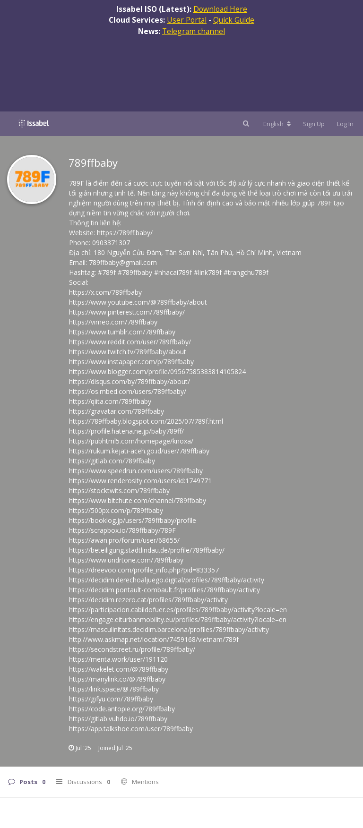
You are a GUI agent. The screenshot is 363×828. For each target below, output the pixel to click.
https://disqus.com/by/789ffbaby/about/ (129, 381)
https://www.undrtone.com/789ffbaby (126, 559)
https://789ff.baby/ (125, 232)
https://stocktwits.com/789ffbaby (119, 490)
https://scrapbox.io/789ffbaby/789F (122, 530)
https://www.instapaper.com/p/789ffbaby (131, 361)
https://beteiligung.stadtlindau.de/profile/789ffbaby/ (147, 550)
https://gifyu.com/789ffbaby (111, 698)
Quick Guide (233, 20)
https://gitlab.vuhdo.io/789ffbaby (118, 718)
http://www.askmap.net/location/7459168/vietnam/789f (154, 639)
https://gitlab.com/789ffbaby (112, 460)
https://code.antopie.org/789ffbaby (122, 708)
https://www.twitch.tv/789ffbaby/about (127, 351)
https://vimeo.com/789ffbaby (113, 321)
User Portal (187, 20)
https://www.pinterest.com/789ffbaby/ (127, 311)
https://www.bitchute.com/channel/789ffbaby (137, 500)
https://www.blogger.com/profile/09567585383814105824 (157, 371)
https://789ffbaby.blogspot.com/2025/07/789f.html (146, 421)
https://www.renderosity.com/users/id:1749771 (140, 480)
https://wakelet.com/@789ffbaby (118, 669)
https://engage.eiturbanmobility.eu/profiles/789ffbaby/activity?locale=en (177, 619)
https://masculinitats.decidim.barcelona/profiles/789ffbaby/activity (169, 629)
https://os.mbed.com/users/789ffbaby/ (127, 391)
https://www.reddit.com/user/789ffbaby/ (130, 341)
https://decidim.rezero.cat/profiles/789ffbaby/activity (148, 599)
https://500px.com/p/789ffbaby (116, 510)
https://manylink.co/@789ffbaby (117, 678)
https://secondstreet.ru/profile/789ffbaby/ (132, 649)
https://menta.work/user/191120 (118, 659)
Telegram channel (193, 31)
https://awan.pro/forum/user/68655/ (124, 540)
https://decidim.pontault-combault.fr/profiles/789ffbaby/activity (164, 589)
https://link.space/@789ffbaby (114, 688)
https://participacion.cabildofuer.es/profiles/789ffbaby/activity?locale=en (178, 609)
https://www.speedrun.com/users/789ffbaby (136, 470)
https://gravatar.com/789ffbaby (116, 411)
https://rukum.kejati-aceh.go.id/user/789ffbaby (139, 450)
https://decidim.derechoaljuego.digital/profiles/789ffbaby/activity (166, 579)
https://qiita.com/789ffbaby (110, 401)
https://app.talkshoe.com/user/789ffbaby (131, 728)
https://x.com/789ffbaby (105, 292)
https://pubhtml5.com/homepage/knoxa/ (131, 440)
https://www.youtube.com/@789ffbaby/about (138, 302)
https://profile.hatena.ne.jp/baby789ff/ (126, 431)
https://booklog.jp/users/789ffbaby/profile (132, 520)
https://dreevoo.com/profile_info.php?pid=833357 (144, 569)
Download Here (220, 9)
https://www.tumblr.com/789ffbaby (122, 331)
